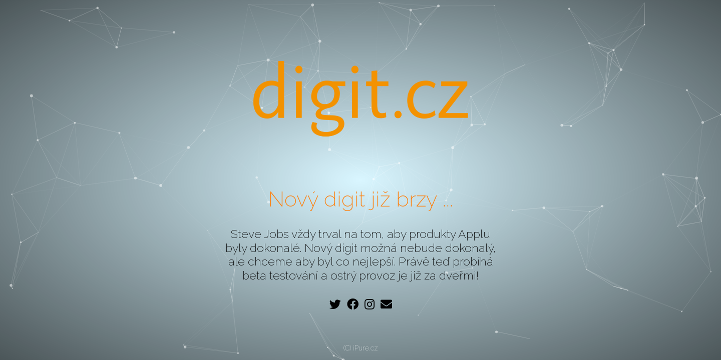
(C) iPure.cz (360, 348)
